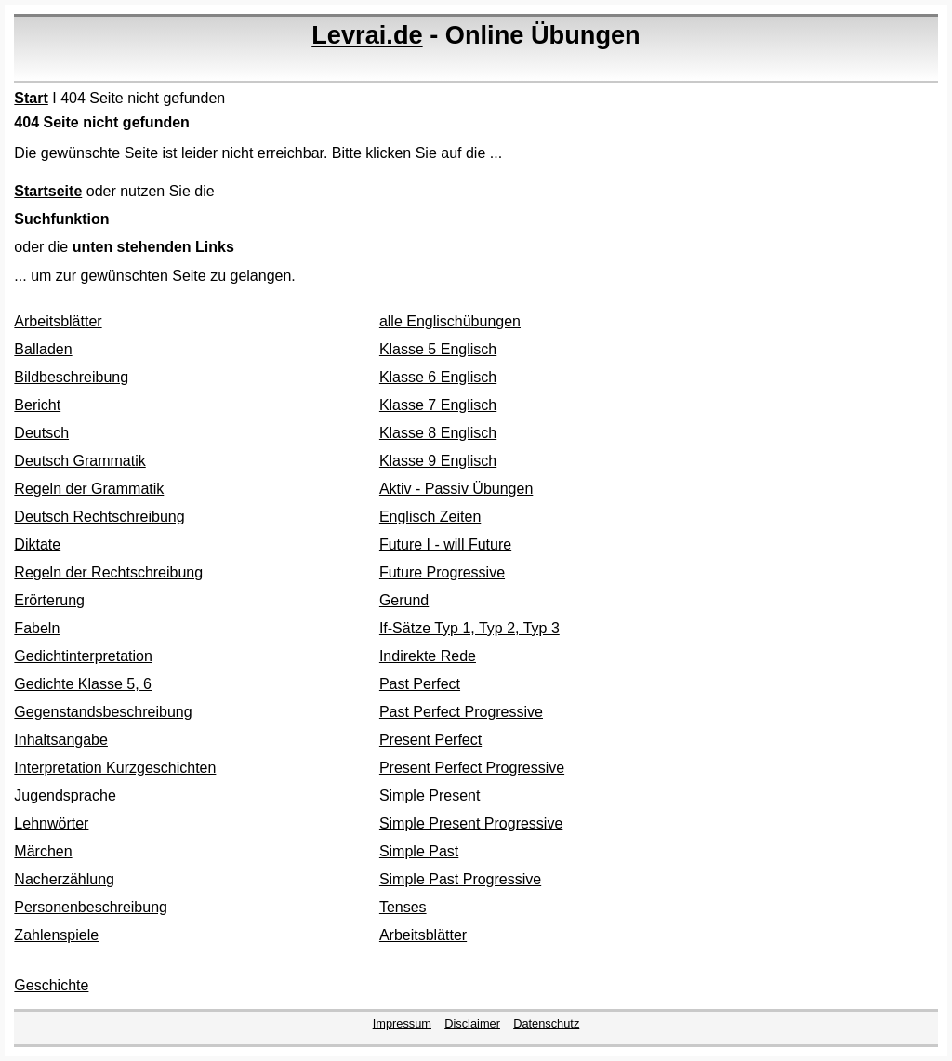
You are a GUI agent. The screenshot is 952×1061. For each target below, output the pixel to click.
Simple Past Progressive (460, 879)
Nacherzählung (64, 879)
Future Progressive (442, 572)
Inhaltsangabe (61, 740)
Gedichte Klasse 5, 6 (83, 684)
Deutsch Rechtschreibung (99, 516)
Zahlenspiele (56, 935)
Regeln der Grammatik (89, 489)
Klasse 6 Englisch (437, 377)
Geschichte (51, 985)
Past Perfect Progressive (461, 712)
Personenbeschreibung (90, 907)
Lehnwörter (51, 823)
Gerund (404, 600)
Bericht (37, 405)
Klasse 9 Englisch (437, 461)
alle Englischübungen (450, 321)
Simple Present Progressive (470, 823)
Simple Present (430, 795)
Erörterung (49, 600)
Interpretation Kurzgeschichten (115, 768)
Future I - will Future (445, 544)
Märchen (43, 851)
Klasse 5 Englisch (437, 349)
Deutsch (41, 433)
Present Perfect (430, 740)
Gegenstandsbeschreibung (103, 712)
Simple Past (418, 851)
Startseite (48, 191)
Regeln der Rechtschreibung (108, 572)
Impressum (402, 1023)
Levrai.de (366, 34)
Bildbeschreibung (71, 377)
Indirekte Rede (427, 656)
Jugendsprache (64, 795)
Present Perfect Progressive (471, 768)
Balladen (43, 349)
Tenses (403, 907)
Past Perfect (419, 684)
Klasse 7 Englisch (437, 405)
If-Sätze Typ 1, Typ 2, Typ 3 (469, 628)
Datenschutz (546, 1023)
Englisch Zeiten (430, 516)
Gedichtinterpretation (83, 656)
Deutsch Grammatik (79, 461)
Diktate (37, 544)
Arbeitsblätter (57, 321)
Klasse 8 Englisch (437, 433)
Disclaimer (472, 1023)
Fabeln (37, 628)
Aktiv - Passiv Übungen (456, 489)
